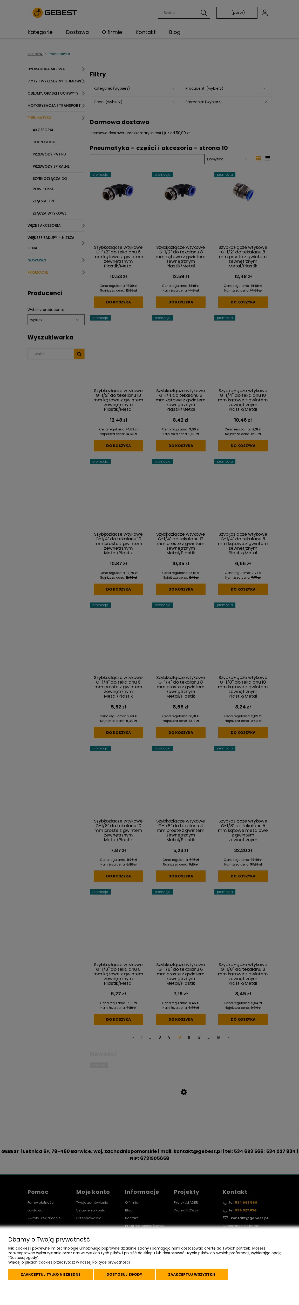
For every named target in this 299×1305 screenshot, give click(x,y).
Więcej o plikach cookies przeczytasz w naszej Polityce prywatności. (69, 1262)
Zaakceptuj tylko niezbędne (50, 1274)
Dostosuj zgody (124, 1274)
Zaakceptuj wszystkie (191, 1274)
